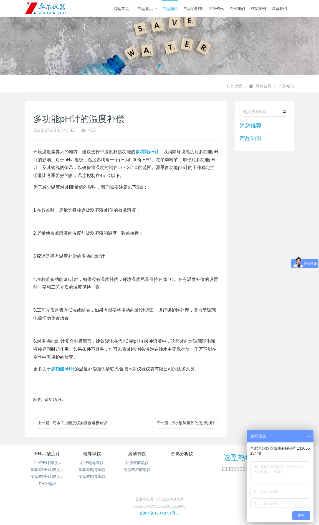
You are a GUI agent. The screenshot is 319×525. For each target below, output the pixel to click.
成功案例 (258, 8)
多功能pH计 (55, 399)
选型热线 (238, 457)
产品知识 (170, 8)
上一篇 (72, 423)
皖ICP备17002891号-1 (159, 513)
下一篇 (185, 423)
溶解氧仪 (137, 453)
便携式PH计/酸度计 (47, 476)
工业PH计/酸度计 (47, 462)
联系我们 (279, 8)
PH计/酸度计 (47, 453)
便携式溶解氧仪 (137, 469)
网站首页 (121, 8)
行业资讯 (216, 8)
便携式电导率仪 (92, 476)
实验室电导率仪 (92, 469)
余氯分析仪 (182, 453)
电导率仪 (92, 453)
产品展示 (147, 8)
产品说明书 (193, 8)
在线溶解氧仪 (137, 462)
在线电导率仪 (92, 462)
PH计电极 (47, 484)
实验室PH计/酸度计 (47, 469)
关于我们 (237, 8)
